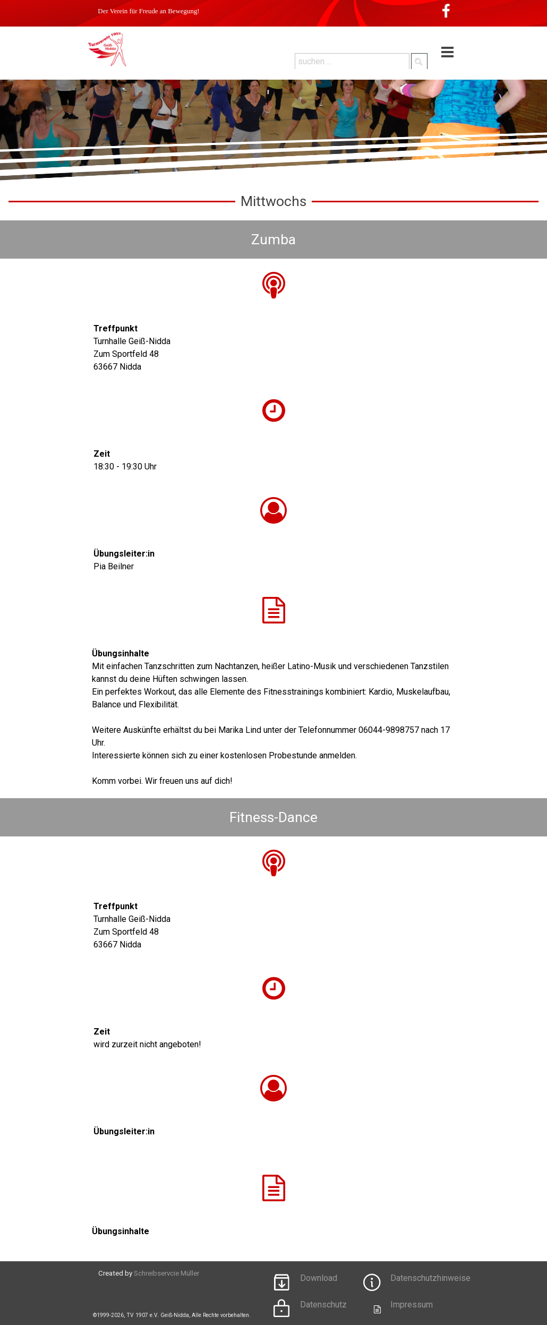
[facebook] (446, 11)
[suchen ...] (352, 61)
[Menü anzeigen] (447, 52)
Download (318, 1278)
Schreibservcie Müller (166, 1273)
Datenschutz (323, 1305)
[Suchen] (419, 61)
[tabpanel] (273, 347)
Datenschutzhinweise (430, 1278)
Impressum (411, 1305)
